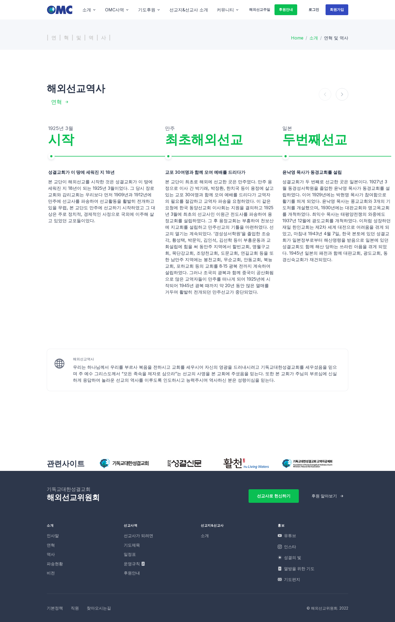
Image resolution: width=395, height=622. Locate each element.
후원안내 (286, 9)
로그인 (314, 9)
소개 (313, 38)
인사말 (53, 535)
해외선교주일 (259, 9)
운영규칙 (134, 563)
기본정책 (55, 608)
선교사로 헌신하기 (273, 495)
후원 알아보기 (324, 495)
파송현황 (55, 563)
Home (297, 38)
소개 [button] (86, 9)
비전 (51, 573)
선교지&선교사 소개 (188, 9)
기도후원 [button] (146, 9)
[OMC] (60, 9)
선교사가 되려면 (138, 535)
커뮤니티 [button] (225, 9)
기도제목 (132, 545)
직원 (75, 608)
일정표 (130, 554)
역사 (51, 554)
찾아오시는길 (99, 608)
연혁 (56, 102)
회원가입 (337, 9)
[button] (342, 94)
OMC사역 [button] (114, 9)
